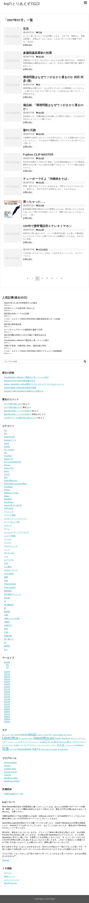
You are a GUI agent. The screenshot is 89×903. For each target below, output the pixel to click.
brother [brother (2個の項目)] (40, 735)
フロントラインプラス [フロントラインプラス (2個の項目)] (43, 745)
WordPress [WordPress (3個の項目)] (66, 738)
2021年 (7, 679)
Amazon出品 (9, 437)
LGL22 (7, 474)
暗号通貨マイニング (12, 594)
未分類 (41, 57)
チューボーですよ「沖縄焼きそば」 (46, 178)
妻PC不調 (29, 130)
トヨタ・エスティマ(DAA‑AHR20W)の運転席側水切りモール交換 (32, 319)
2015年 (7, 694)
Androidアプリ (10, 440)
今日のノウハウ (10, 570)
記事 (6, 632)
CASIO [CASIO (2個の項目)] (46, 735)
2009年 (7, 709)
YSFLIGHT (8, 508)
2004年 (7, 722)
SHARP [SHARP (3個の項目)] (58, 738)
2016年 (7, 692)
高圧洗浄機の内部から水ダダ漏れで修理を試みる (25, 335)
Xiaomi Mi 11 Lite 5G (13, 505)
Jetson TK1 (9, 468)
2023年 (7, 674)
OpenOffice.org (10, 481)
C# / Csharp (9, 450)
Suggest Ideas (10, 769)
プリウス (8, 543)
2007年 (7, 714)
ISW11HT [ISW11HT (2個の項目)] (69, 735)
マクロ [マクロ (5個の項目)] (60, 744)
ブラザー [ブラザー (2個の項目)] (53, 745)
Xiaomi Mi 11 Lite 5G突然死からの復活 (20, 303)
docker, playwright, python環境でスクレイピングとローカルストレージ (34, 384)
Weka (6, 496)
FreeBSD (8, 456)
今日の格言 (43, 249)
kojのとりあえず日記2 (22, 4)
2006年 (7, 717)
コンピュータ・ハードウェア (16, 532)
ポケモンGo (9, 553)
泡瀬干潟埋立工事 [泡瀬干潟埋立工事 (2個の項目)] (46, 749)
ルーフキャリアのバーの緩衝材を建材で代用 (23, 330)
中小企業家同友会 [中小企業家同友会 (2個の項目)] (78, 745)
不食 (40, 32)
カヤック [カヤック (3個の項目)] (74, 738)
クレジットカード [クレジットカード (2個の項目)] (34, 742)
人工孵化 (8, 567)
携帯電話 (8, 591)
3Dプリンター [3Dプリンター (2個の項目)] (6, 735)
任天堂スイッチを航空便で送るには (19, 308)
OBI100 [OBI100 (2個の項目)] (30, 738)
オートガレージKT (12, 522)
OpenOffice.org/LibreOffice (15, 484)
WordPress (8, 502)
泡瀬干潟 (8, 625)
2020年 (7, 682)
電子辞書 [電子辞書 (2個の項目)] (60, 749)
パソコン (8, 539)
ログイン (8, 873)
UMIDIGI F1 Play (11, 493)
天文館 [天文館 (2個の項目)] (15, 749)
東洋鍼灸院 (9, 605)
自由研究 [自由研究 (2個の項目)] (54, 749)
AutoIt (6, 444)
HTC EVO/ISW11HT (12, 462)
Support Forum (10, 772)
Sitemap (5, 860)
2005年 (7, 719)
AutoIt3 (7, 447)
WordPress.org (10, 883)
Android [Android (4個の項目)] (24, 734)
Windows (8, 499)
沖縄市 (7, 622)
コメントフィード (11, 880)
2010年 (7, 707)
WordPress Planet (11, 781)
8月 (7, 665)
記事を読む (28, 45)
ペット (7, 550)
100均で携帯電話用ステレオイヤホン (47, 226)
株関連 (7, 612)
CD (5, 453)
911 (5, 430)
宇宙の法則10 (10, 584)
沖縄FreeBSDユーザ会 (13, 794)
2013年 (7, 699)
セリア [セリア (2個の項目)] (11, 745)
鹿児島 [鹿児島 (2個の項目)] (66, 749)
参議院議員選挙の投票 (37, 52)
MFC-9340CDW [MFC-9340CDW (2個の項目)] (23, 738)
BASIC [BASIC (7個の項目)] (32, 734)
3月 (7, 667)
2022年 (7, 677)
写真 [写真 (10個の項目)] (5, 749)
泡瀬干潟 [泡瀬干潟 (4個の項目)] (36, 749)
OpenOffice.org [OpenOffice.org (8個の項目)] (43, 738)
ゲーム (7, 529)
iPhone (7, 465)
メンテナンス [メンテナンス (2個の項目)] (69, 745)
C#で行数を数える (12, 404)
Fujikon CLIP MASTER (38, 154)
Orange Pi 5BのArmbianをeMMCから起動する (24, 391)
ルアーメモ (9, 560)
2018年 (7, 687)
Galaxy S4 (8, 459)
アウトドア (9, 512)
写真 (6, 581)
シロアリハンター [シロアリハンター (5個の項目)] (61, 741)
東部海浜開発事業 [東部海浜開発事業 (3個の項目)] (24, 749)
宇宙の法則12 (10, 588)
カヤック (8, 525)
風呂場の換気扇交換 (12, 324)
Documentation (10, 763)
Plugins (7, 766)
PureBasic (8, 487)
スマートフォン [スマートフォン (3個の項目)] (78, 742)
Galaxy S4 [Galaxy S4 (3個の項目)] (62, 735)
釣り (6, 650)
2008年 (7, 712)
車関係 (7, 646)
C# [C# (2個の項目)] (43, 735)
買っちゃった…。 (35, 201)
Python (7, 490)
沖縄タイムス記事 (11, 619)
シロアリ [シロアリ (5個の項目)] (45, 741)
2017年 (7, 689)
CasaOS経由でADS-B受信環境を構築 (20, 388)
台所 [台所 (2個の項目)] (11, 749)
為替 (6, 629)
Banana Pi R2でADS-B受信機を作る (19, 381)
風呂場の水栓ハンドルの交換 (16, 314)
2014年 (7, 697)
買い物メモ (9, 639)
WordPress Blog (11, 778)
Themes (7, 775)
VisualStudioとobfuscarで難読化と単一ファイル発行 (26, 340)
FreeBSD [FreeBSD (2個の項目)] (54, 735)
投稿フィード (10, 876)
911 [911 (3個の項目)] (12, 735)
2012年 (7, 702)
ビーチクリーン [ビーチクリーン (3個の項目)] (30, 745)
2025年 (7, 662)
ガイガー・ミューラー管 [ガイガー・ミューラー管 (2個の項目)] (15, 742)
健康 (6, 577)
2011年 (7, 704)
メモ (6, 556)
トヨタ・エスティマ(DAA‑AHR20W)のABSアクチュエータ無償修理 (33, 351)
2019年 (7, 684)
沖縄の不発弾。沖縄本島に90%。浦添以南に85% (25, 346)
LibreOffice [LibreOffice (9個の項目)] (10, 738)
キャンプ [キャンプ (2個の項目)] (25, 742)
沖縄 (6, 615)
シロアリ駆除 (10, 536)
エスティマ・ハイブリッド (15, 519)
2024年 (7, 672)
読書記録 (8, 636)
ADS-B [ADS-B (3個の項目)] (17, 735)
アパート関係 (10, 515)
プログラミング (10, 546)
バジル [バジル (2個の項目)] (21, 745)
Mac (6, 478)
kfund (6, 471)
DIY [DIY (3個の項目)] (50, 735)
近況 (26, 28)
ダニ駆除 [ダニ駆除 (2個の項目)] (16, 745)
